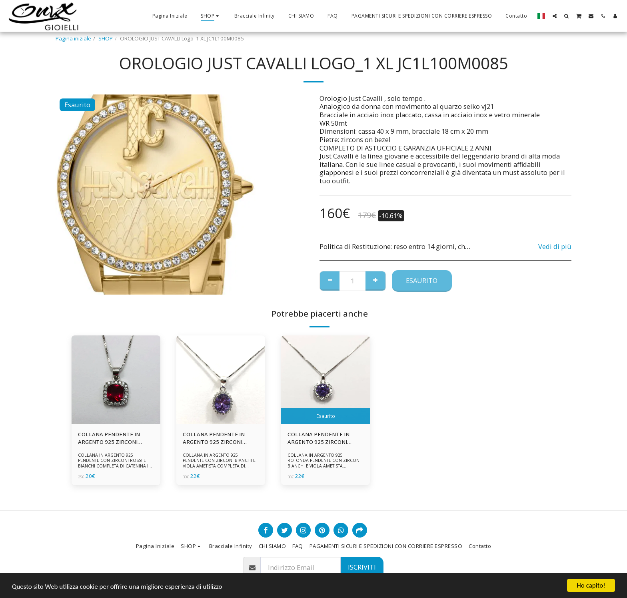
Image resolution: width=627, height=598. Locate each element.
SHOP (105, 38)
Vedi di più (554, 247)
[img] (116, 379)
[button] (554, 15)
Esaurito (421, 280)
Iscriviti (362, 567)
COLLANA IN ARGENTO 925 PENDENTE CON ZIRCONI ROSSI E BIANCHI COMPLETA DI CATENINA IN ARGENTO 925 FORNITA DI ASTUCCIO (115, 463)
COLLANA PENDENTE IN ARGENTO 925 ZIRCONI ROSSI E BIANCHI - (109, 439)
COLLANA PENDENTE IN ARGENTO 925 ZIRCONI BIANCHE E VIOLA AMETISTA (219, 439)
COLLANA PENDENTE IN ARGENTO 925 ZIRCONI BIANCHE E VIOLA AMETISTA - (324, 439)
